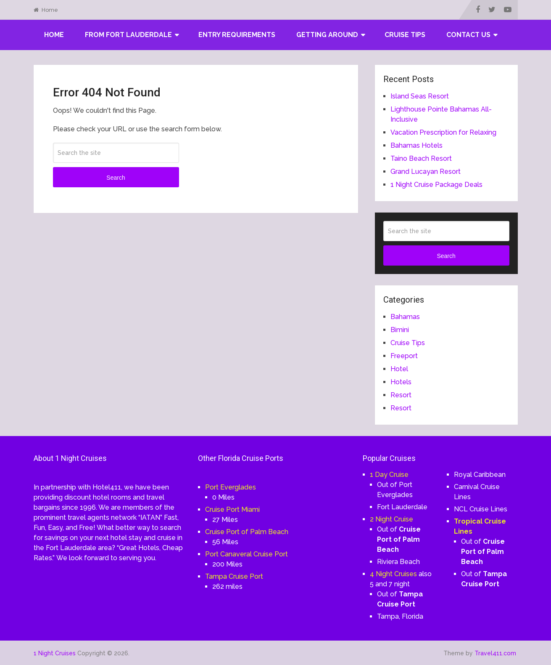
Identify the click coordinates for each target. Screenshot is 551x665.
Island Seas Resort (419, 96)
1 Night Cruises (55, 653)
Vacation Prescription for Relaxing (443, 132)
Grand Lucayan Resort (425, 172)
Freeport (404, 356)
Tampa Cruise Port (234, 576)
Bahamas (405, 317)
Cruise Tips (405, 35)
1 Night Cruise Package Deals (436, 185)
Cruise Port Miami (232, 509)
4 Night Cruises (393, 574)
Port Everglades (230, 487)
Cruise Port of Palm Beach (246, 532)
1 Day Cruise (389, 475)
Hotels (400, 382)
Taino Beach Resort (421, 158)
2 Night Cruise (391, 519)
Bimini (399, 330)
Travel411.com (495, 653)
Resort (400, 395)
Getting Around (327, 35)
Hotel (399, 369)
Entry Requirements (236, 35)
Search (115, 177)
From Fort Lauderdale (128, 35)
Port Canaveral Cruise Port (246, 554)
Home (46, 10)
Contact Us (468, 35)
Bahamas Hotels (416, 145)
